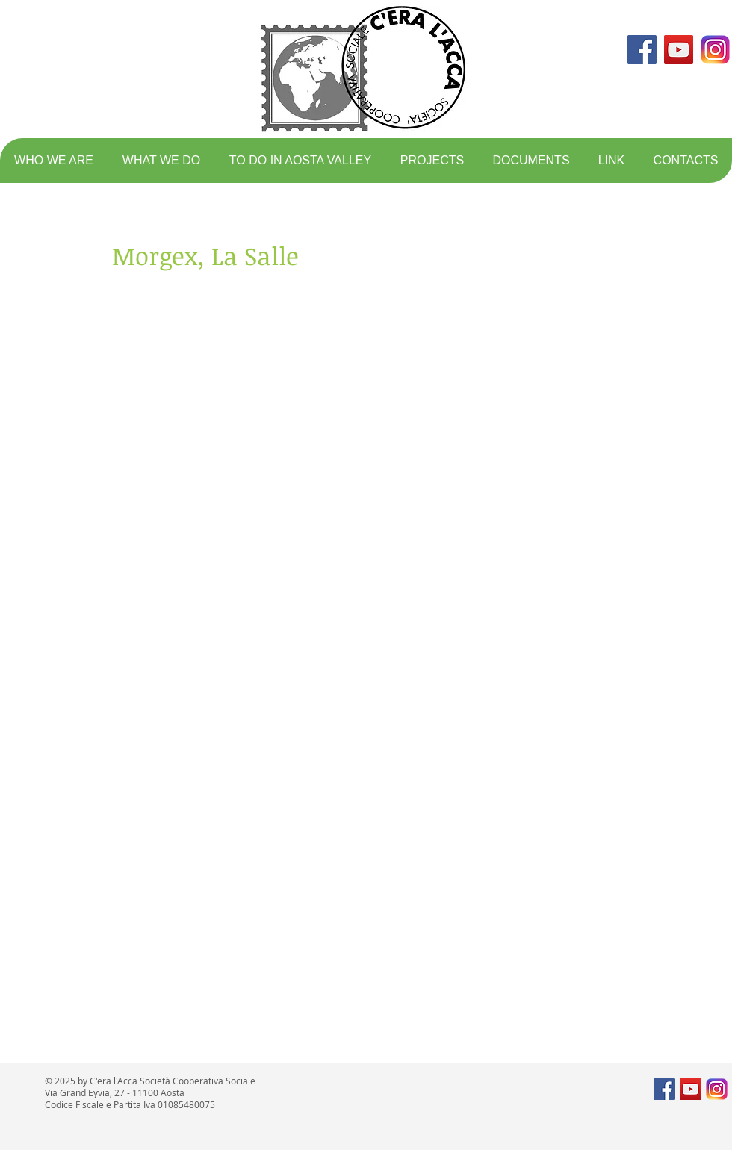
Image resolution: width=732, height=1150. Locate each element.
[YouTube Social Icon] (678, 49)
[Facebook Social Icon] (642, 49)
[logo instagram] (715, 49)
